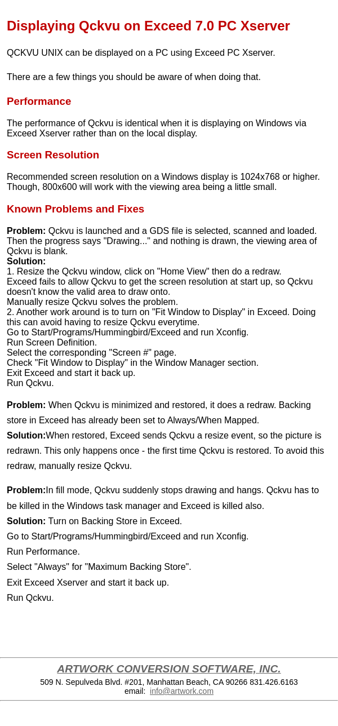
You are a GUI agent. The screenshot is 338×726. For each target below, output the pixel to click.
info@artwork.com (182, 691)
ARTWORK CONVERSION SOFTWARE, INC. (169, 669)
